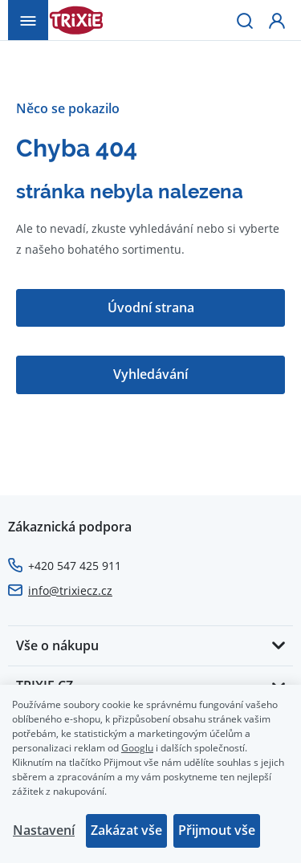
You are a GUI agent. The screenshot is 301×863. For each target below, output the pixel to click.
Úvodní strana (151, 307)
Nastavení (44, 830)
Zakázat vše (126, 830)
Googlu (137, 747)
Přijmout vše (216, 830)
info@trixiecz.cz (70, 590)
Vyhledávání (150, 374)
